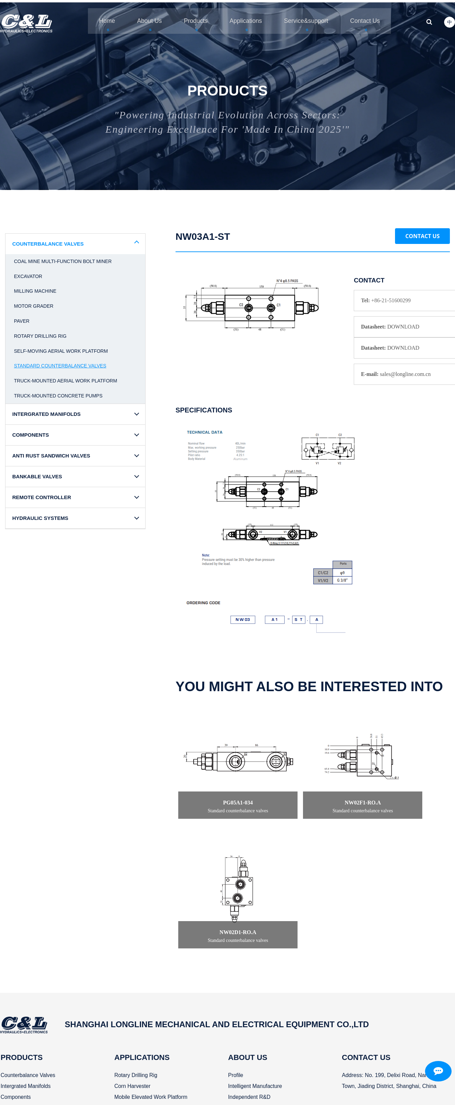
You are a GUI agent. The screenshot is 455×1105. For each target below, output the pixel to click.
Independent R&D (243, 966)
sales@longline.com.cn (375, 998)
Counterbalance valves (28, 944)
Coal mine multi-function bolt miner (63, 258)
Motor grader (34, 303)
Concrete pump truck (137, 998)
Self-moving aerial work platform (61, 348)
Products (192, 17)
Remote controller (22, 998)
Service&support (307, 17)
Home (99, 17)
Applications (244, 17)
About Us (143, 17)
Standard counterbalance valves (60, 363)
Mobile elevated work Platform (148, 966)
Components (15, 966)
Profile (229, 944)
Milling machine (35, 288)
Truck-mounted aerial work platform (65, 377)
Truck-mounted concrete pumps (58, 392)
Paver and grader (132, 987)
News (228, 987)
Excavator (28, 273)
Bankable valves (20, 987)
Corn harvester (129, 955)
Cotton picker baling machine (146, 1020)
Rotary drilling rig (40, 333)
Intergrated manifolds (25, 955)
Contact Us (422, 233)
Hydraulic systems (22, 1009)
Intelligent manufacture (249, 955)
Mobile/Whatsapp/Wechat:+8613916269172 (385, 1009)
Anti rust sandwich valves (32, 976)
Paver (21, 318)
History (230, 976)
